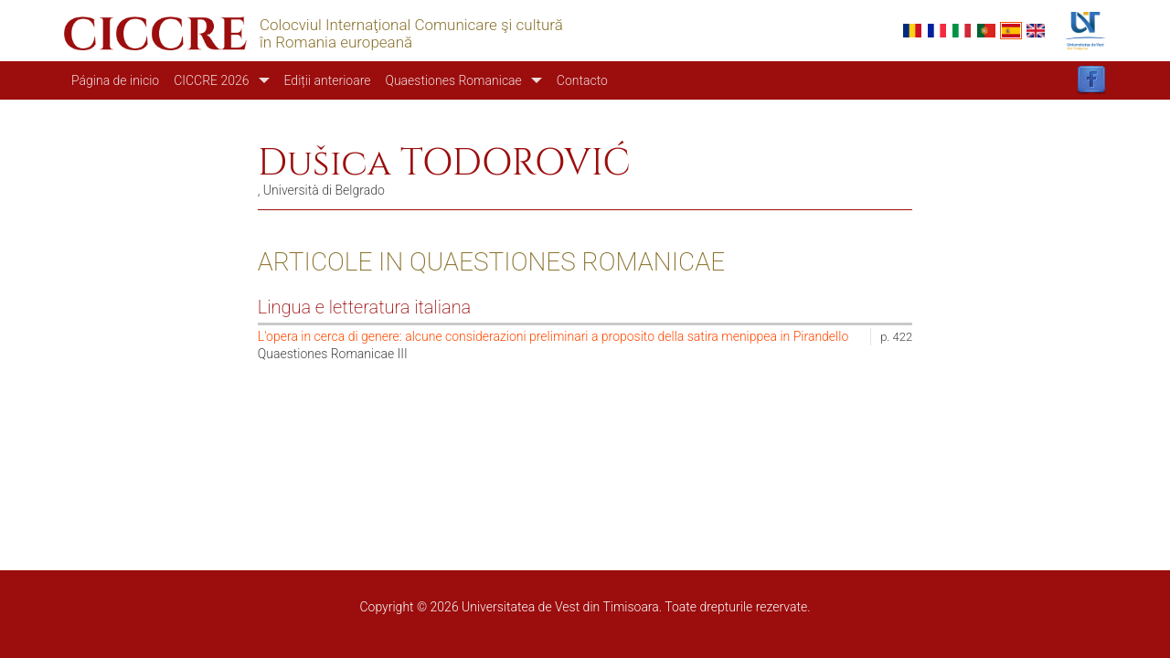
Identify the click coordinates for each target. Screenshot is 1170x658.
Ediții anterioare (327, 80)
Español (1011, 30)
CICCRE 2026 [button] (211, 80)
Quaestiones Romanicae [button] (453, 80)
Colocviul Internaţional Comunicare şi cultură (411, 25)
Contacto (582, 80)
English (1035, 30)
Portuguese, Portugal (986, 30)
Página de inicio (115, 80)
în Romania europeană (336, 42)
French (937, 30)
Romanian (912, 30)
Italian (961, 30)
